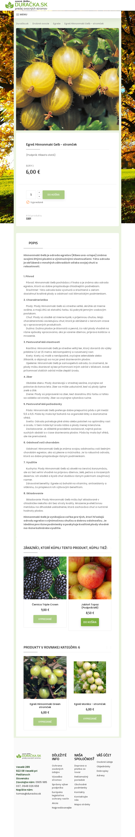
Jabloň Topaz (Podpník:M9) (90, 606)
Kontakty (79, 792)
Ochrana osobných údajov (57, 769)
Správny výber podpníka (60, 786)
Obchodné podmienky (80, 786)
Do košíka (54, 194)
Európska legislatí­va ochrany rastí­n (60, 795)
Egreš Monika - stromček (90, 704)
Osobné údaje (105, 762)
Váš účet (104, 755)
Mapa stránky (82, 804)
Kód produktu (34, 215)
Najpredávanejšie (62, 807)
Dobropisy (102, 771)
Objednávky (103, 766)
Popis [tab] (33, 243)
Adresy (101, 775)
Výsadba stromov (57, 778)
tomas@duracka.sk (28, 793)
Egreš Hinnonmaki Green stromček (45, 705)
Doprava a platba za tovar (80, 769)
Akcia (55, 803)
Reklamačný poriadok (81, 778)
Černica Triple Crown (45, 604)
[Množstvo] (31, 194)
